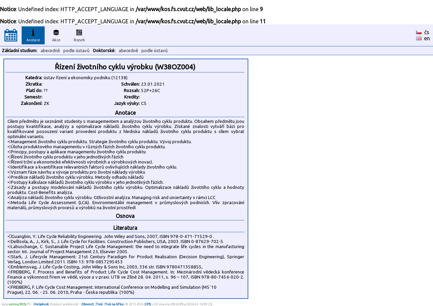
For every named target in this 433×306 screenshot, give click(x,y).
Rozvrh (79, 34)
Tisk (99, 304)
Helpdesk (41, 304)
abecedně (50, 50)
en (427, 38)
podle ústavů (76, 50)
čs (426, 32)
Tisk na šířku (114, 304)
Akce (56, 34)
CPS (148, 304)
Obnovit (87, 304)
